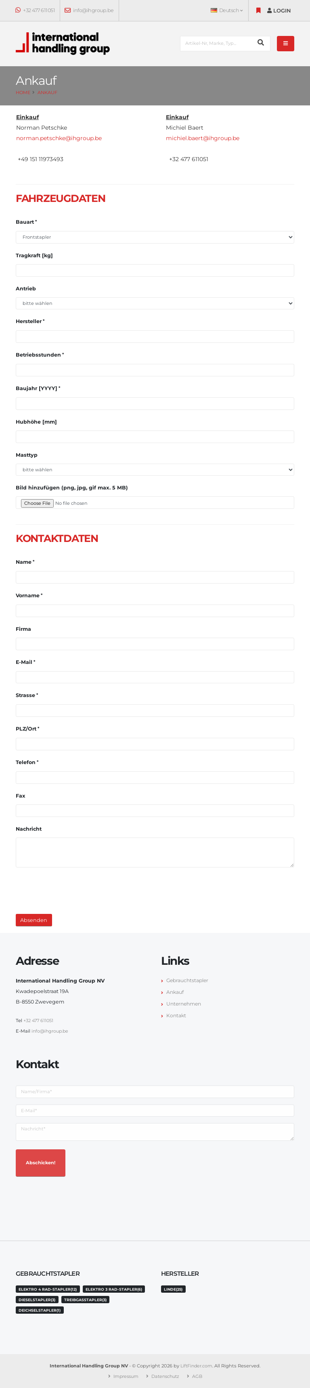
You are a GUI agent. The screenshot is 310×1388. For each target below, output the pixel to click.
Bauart (25, 222)
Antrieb (26, 289)
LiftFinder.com (197, 1366)
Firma (23, 629)
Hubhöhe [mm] (36, 422)
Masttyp (27, 455)
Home (23, 92)
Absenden (33, 920)
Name (23, 562)
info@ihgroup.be (89, 10)
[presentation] (77, 889)
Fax (20, 796)
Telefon (26, 762)
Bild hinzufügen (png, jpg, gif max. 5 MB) (72, 488)
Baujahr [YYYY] (36, 388)
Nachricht (29, 829)
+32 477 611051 (35, 10)
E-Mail (24, 662)
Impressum (124, 1376)
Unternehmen (185, 1004)
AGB (199, 1376)
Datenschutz (166, 1376)
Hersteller (29, 321)
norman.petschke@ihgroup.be (59, 138)
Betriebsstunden (38, 355)
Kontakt (176, 1015)
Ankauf (47, 92)
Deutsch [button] (226, 10)
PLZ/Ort (26, 729)
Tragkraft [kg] (34, 255)
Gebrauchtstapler (188, 980)
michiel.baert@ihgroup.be (202, 138)
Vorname (28, 595)
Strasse (25, 695)
